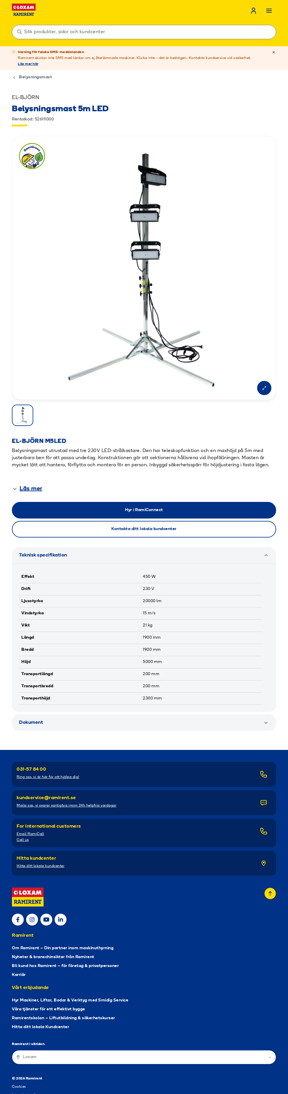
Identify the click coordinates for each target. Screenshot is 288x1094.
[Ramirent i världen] (144, 1033)
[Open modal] (264, 388)
